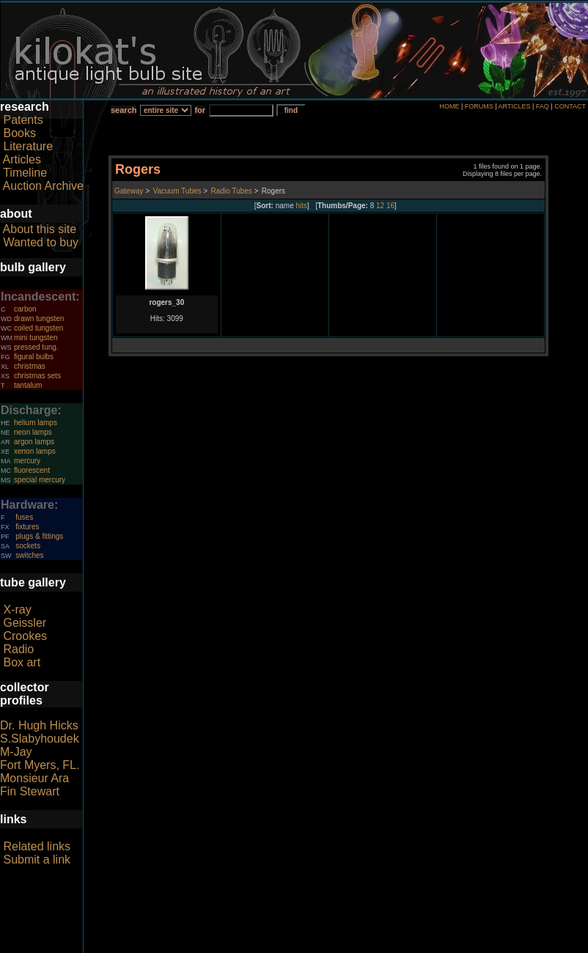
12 (380, 206)
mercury (27, 461)
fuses (24, 517)
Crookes (25, 636)
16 (390, 206)
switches (29, 555)
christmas (29, 366)
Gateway (128, 191)
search (123, 110)
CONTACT (570, 106)
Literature (28, 146)
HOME (449, 106)
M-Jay (16, 752)
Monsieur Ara (34, 778)
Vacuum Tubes (177, 191)
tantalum (28, 385)
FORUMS (479, 106)
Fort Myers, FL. (39, 765)
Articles (22, 159)
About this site (40, 229)
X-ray (17, 609)
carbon (25, 309)
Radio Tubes (231, 191)
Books (19, 133)
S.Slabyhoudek (39, 738)
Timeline (25, 172)
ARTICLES (515, 106)
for (199, 110)
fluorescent (32, 470)
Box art (21, 662)
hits (302, 206)
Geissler (24, 623)
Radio (18, 649)
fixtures (27, 527)
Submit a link (36, 859)
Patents (23, 120)
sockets (27, 546)
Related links (36, 846)
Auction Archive (43, 186)
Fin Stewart (29, 791)
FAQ (542, 106)
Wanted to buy (40, 242)
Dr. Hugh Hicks (39, 725)
